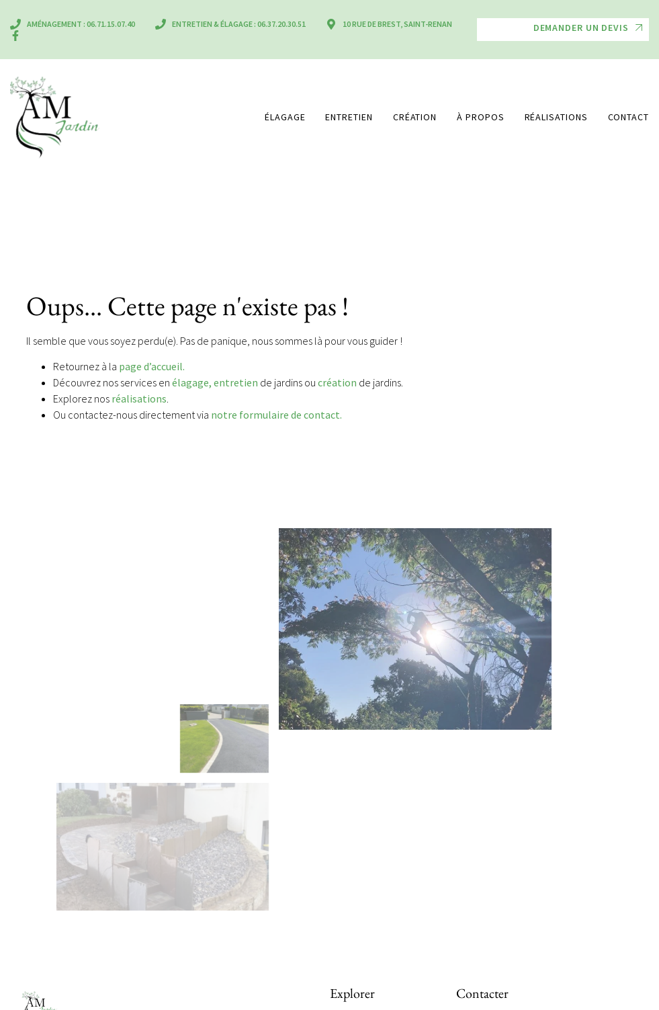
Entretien (348, 117)
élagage (190, 382)
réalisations (139, 398)
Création (415, 117)
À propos (480, 117)
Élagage (285, 117)
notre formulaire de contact (275, 414)
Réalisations (556, 117)
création (337, 382)
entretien (236, 382)
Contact (628, 117)
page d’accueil (151, 366)
